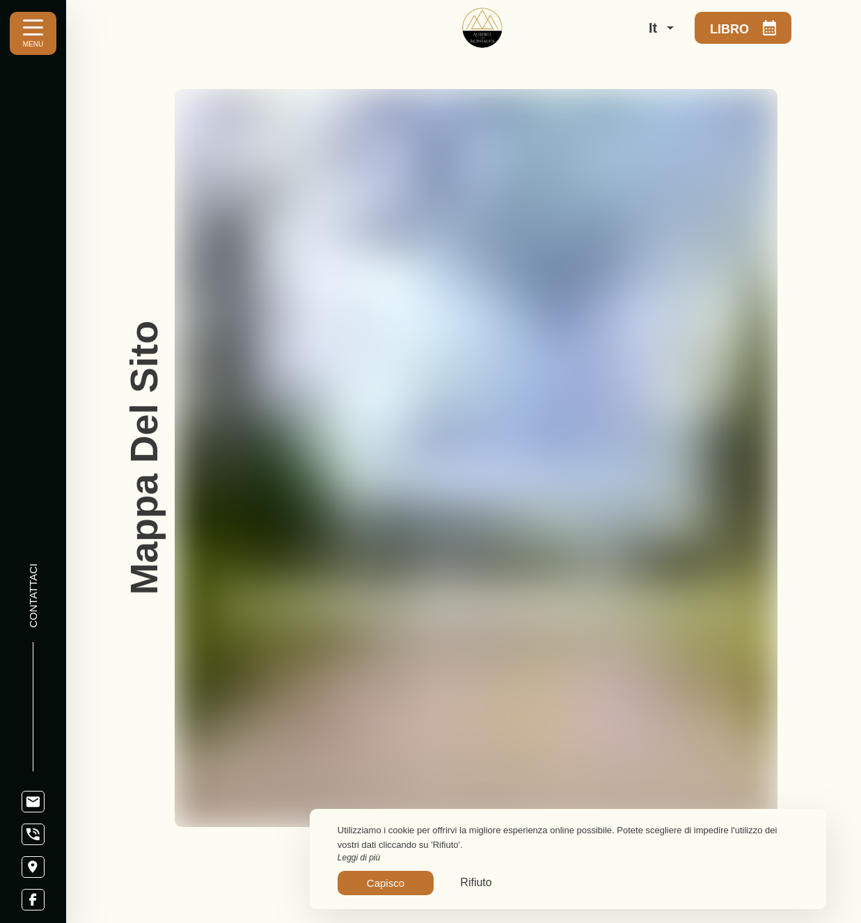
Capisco (385, 883)
